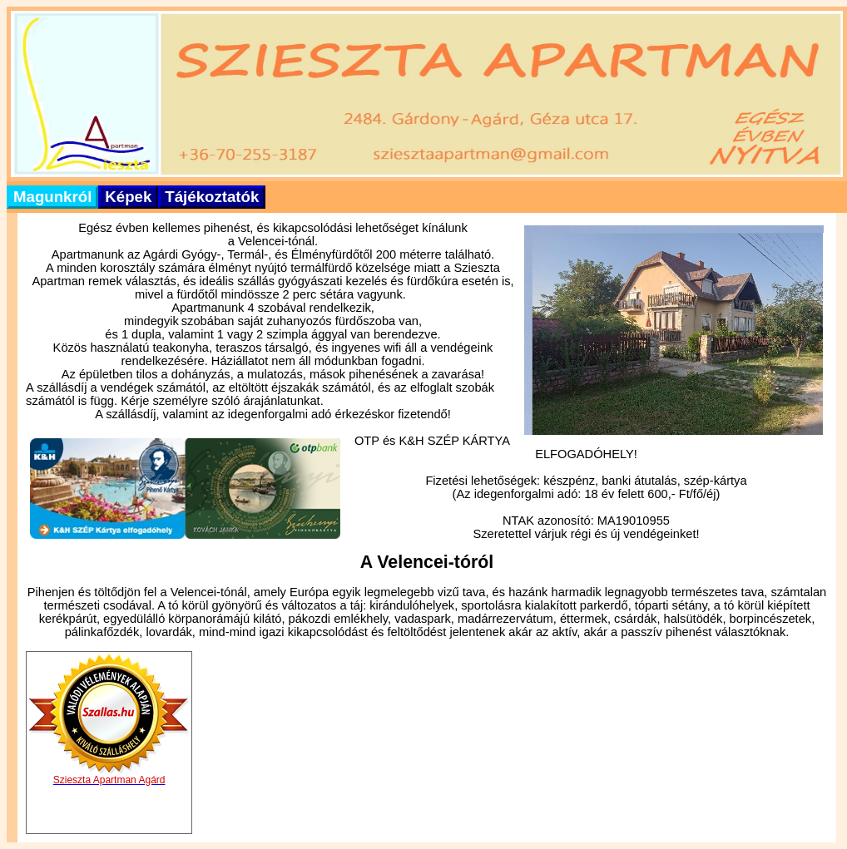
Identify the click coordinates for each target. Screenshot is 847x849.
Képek (128, 196)
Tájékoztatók (212, 196)
